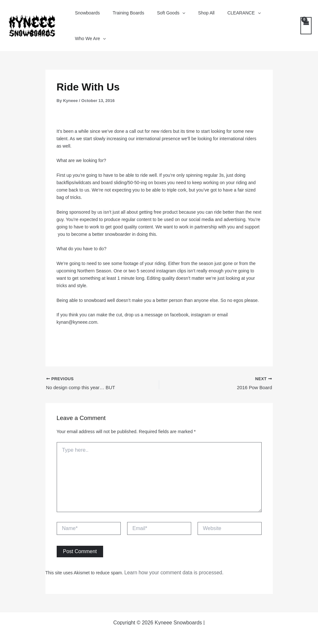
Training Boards (128, 16)
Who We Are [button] (273, 16)
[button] (178, 16)
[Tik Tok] (194, 615)
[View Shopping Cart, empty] (306, 16)
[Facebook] (127, 615)
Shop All (198, 16)
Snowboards (90, 16)
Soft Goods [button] (167, 16)
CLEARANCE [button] (232, 16)
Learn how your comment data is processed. (168, 553)
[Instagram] (161, 615)
